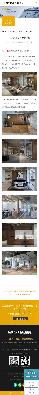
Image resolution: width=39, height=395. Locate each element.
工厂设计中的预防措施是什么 (22, 294)
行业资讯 (21, 31)
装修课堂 (12, 31)
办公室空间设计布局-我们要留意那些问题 (22, 291)
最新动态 (4, 31)
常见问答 (29, 31)
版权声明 (19, 379)
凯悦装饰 (13, 3)
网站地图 (12, 379)
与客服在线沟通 (20, 319)
